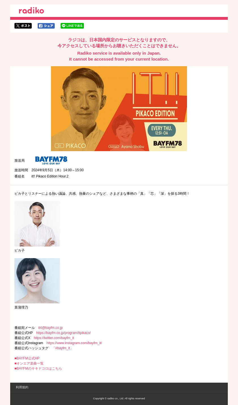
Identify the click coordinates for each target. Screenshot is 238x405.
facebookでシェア (46, 26)
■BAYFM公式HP (26, 358)
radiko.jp (31, 11)
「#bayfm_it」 (62, 348)
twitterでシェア (23, 26)
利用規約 (22, 387)
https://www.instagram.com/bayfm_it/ (74, 343)
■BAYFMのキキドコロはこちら (38, 368)
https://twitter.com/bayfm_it (54, 338)
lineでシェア (72, 26)
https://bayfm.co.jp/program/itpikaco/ (63, 333)
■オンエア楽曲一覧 (29, 363)
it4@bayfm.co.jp (50, 328)
